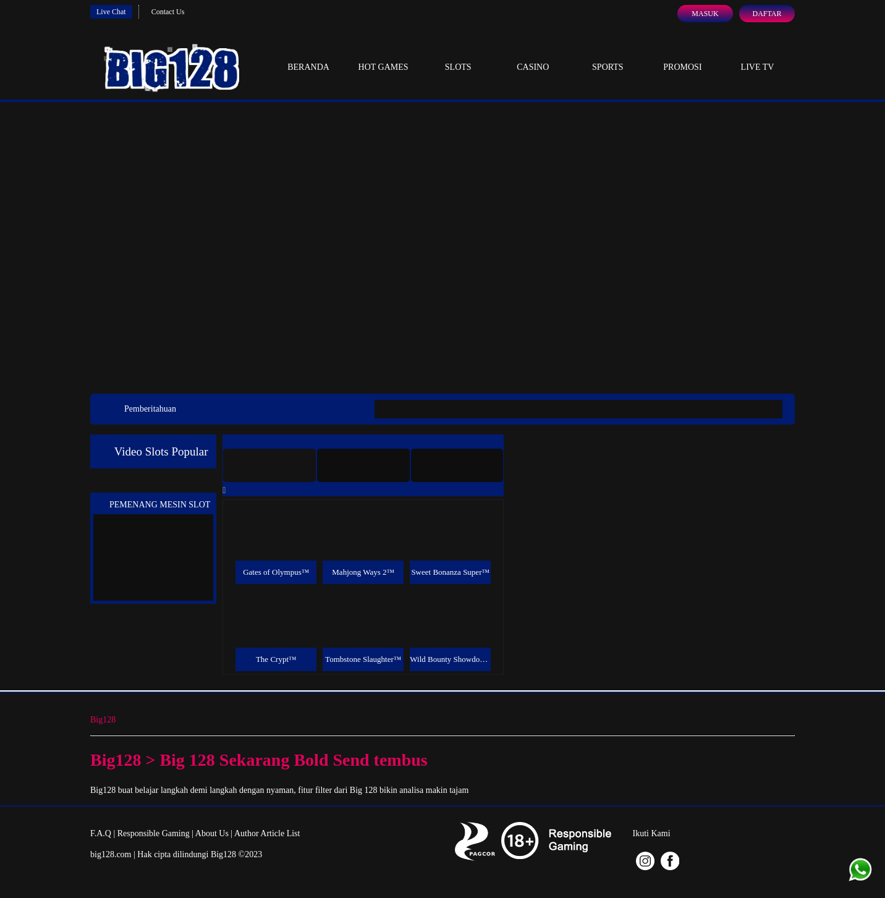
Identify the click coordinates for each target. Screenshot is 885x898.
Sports (608, 56)
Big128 (103, 719)
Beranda (308, 56)
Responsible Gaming (153, 833)
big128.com (111, 854)
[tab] (269, 465)
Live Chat (111, 11)
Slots (458, 56)
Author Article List (267, 833)
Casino (533, 56)
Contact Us (168, 11)
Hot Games (383, 56)
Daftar (766, 13)
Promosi (682, 56)
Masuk (705, 13)
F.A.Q (100, 833)
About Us (212, 833)
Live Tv (757, 56)
